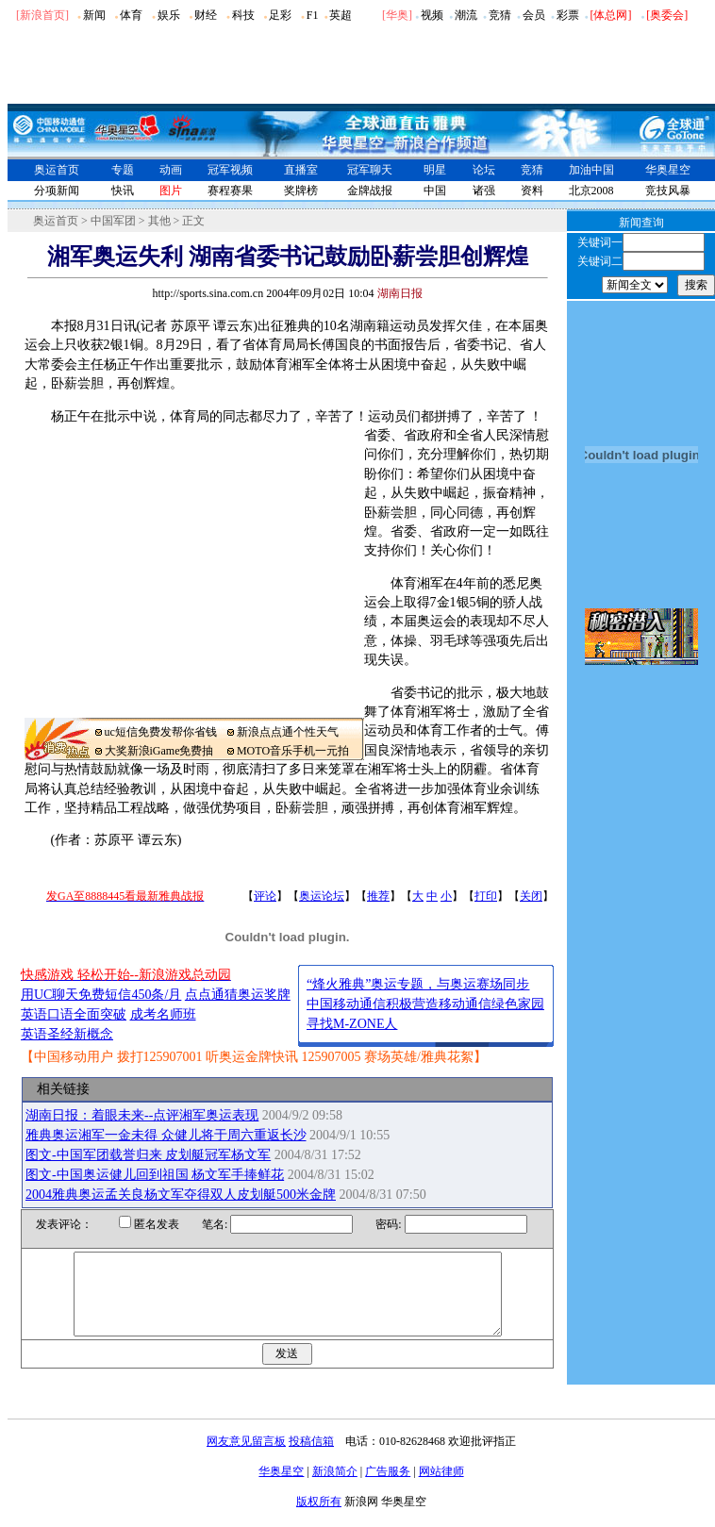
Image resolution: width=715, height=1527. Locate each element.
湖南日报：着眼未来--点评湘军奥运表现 (141, 1115)
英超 (340, 15)
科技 (243, 15)
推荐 (378, 896)
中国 (435, 190)
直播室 (301, 169)
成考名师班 (163, 1014)
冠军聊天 (369, 169)
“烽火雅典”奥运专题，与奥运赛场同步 (418, 984)
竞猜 (500, 15)
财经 (205, 15)
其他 (159, 220)
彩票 (568, 15)
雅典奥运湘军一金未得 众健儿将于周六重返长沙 (166, 1135)
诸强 (484, 190)
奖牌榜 (301, 190)
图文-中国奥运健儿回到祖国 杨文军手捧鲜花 (154, 1175)
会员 (534, 15)
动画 (170, 169)
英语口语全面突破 (73, 1014)
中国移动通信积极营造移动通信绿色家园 (425, 1004)
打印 (485, 896)
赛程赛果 (230, 190)
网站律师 (441, 1488)
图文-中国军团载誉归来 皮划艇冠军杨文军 (148, 1155)
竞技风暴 (667, 190)
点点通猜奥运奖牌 (238, 995)
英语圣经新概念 (67, 1034)
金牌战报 (369, 190)
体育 (131, 15)
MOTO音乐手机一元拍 (293, 750)
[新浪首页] (42, 15)
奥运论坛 (321, 896)
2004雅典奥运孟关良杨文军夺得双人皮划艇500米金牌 (180, 1194)
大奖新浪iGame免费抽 (159, 750)
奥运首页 (56, 169)
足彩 (280, 15)
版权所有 (318, 1518)
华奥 (397, 15)
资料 (532, 190)
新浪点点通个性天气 (288, 732)
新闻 (94, 15)
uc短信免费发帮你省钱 (161, 732)
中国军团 (113, 220)
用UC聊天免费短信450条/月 (101, 995)
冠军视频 (230, 169)
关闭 (531, 896)
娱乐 (169, 15)
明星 (435, 169)
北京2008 (591, 190)
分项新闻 (56, 190)
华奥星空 (667, 169)
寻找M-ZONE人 (352, 1024)
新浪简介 (335, 1488)
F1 (313, 15)
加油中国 (591, 169)
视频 (432, 15)
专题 (122, 169)
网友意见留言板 (246, 1458)
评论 (265, 896)
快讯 (122, 190)
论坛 (484, 169)
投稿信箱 (311, 1458)
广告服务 (387, 1488)
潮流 (466, 15)
